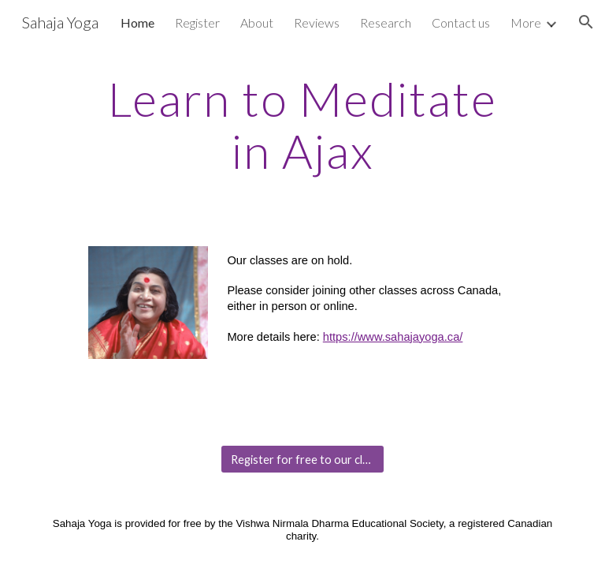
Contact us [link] (461, 22)
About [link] (256, 22)
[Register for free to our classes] (302, 459)
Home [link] (137, 22)
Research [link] (385, 22)
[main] (302, 124)
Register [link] (197, 22)
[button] (586, 22)
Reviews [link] (317, 22)
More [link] (525, 22)
